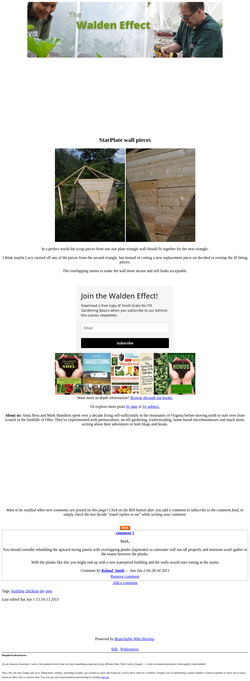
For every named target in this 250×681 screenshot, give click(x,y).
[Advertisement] (125, 97)
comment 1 (125, 533)
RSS (125, 528)
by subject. (151, 406)
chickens (32, 591)
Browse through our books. (151, 398)
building (17, 591)
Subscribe (125, 343)
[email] (125, 328)
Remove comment (125, 576)
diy (42, 591)
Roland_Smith (113, 570)
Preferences (129, 649)
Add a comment (125, 583)
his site (105, 677)
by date (132, 406)
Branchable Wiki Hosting (134, 639)
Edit (114, 649)
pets (49, 591)
